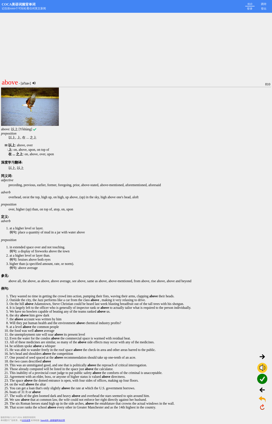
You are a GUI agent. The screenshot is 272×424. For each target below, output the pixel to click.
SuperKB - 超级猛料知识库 (52, 420)
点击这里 (26, 420)
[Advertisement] (136, 45)
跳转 (263, 4)
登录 (249, 8)
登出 (263, 8)
